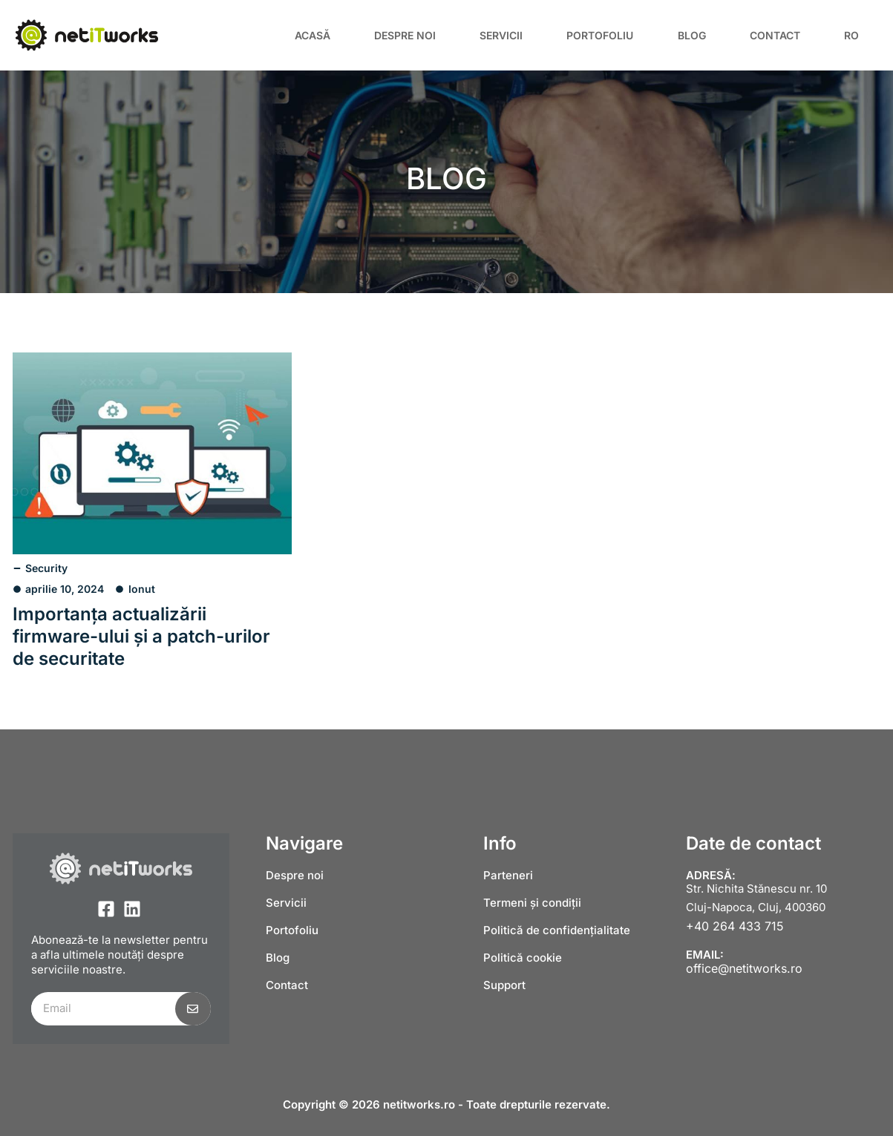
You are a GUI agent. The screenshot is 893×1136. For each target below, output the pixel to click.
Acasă (312, 35)
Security (46, 568)
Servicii (501, 35)
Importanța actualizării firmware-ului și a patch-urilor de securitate (141, 636)
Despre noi (405, 35)
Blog (692, 35)
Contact (775, 35)
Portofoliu (599, 35)
